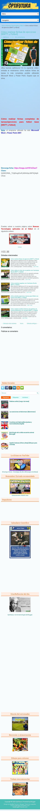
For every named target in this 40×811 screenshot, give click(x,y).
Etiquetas (16, 397)
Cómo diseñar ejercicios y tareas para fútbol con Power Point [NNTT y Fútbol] (24, 296)
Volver (20, 247)
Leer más (35, 266)
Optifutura (6, 37)
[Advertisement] (20, 99)
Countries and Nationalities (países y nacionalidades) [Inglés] (20, 423)
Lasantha (33, 804)
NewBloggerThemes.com (20, 807)
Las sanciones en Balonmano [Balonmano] (22, 412)
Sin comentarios (20, 37)
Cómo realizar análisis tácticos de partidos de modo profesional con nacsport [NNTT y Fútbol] (24, 309)
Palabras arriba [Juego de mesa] (19, 401)
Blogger (29, 615)
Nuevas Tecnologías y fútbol (15, 25)
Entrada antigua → (32, 323)
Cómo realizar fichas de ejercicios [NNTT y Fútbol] (18, 33)
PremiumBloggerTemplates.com (20, 805)
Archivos (25, 397)
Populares (6, 397)
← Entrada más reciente (9, 323)
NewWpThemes (14, 804)
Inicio (3, 25)
